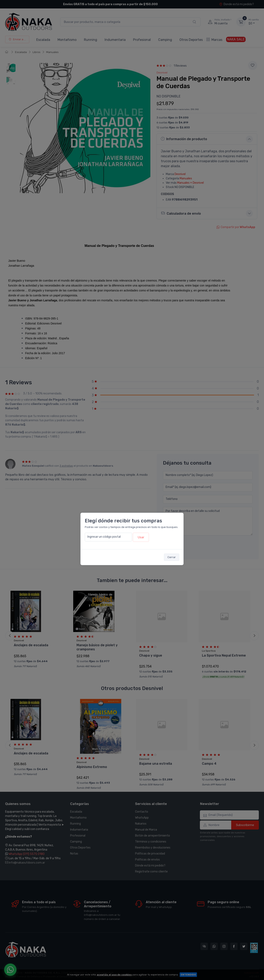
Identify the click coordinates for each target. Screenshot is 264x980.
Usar (141, 537)
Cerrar (171, 557)
